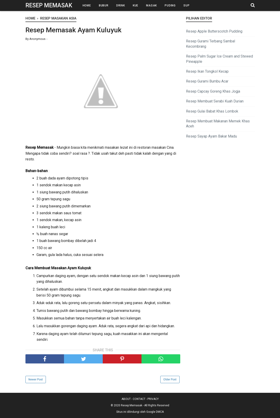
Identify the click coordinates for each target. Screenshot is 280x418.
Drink (120, 5)
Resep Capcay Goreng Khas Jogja (213, 91)
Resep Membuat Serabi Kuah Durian (215, 101)
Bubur (103, 5)
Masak (151, 5)
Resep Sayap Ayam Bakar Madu (211, 136)
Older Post (170, 379)
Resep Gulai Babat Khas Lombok (212, 111)
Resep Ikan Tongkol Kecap (207, 71)
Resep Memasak (48, 5)
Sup (186, 5)
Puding (170, 5)
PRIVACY (153, 399)
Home (87, 5)
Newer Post (35, 379)
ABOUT (126, 399)
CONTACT (139, 399)
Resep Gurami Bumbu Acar (207, 81)
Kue (135, 5)
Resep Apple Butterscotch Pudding (214, 31)
